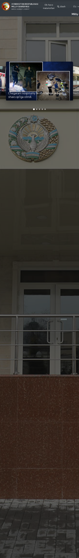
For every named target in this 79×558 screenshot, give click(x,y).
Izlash (61, 6)
